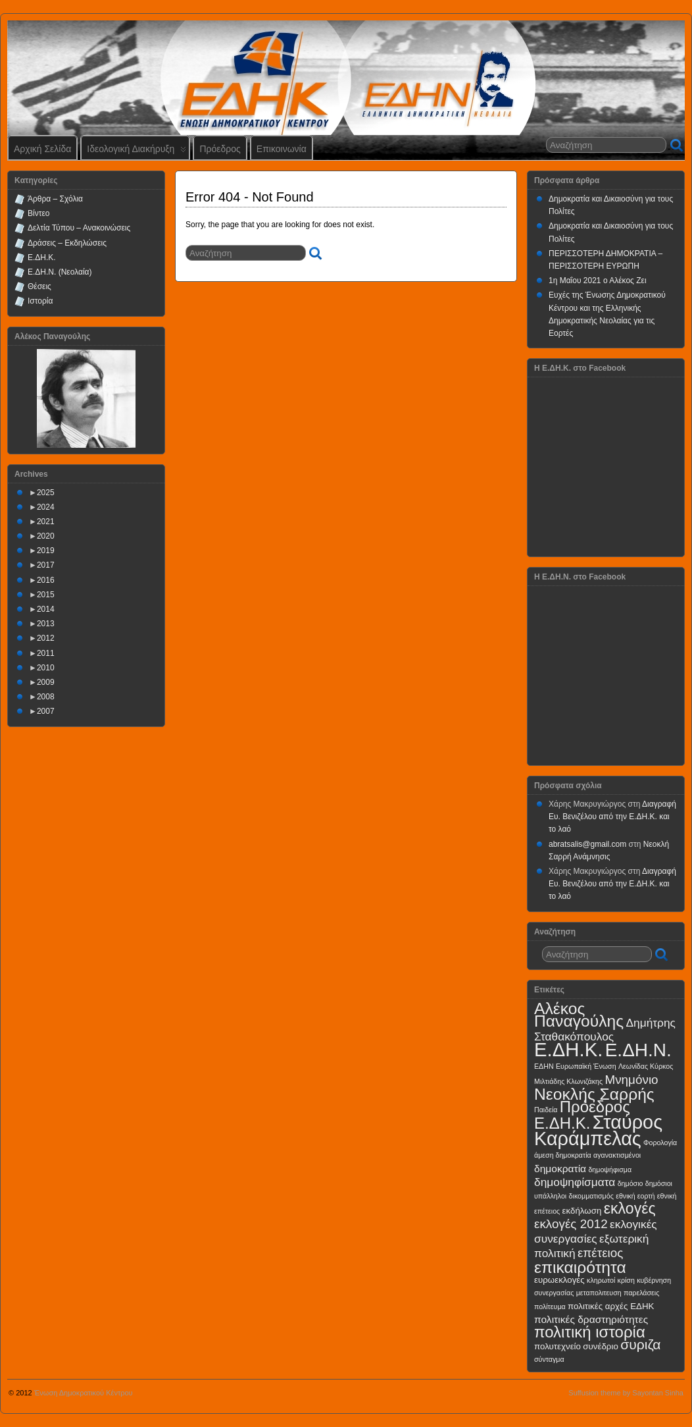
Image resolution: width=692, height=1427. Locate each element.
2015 (46, 594)
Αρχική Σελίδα (42, 149)
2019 (46, 550)
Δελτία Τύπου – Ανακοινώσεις (79, 227)
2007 (46, 711)
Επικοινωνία (282, 149)
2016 (46, 580)
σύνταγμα (549, 1359)
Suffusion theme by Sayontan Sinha (625, 1393)
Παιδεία (545, 1110)
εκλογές (630, 1208)
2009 (46, 682)
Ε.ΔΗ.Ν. (638, 1050)
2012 (46, 638)
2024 (46, 507)
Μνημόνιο (631, 1080)
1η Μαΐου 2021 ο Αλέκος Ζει (598, 280)
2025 (46, 492)
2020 (46, 536)
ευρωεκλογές (559, 1280)
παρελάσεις (641, 1293)
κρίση (626, 1280)
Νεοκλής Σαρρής (594, 1094)
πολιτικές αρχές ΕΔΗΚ (611, 1306)
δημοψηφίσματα (574, 1182)
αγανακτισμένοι (617, 1155)
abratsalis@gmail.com (587, 844)
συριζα (640, 1344)
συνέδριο (600, 1346)
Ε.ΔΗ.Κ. (42, 257)
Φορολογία (660, 1142)
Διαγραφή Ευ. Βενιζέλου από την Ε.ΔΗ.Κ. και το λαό (612, 816)
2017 (46, 565)
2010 (46, 667)
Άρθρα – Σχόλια (55, 198)
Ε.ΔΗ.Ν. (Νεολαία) (60, 272)
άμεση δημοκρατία (562, 1155)
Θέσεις (39, 286)
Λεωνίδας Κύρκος (645, 1066)
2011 (46, 653)
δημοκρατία (560, 1168)
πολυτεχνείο (557, 1346)
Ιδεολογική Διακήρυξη (136, 152)
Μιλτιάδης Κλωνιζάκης (568, 1081)
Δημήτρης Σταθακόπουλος (605, 1029)
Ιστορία (40, 301)
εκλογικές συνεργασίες (595, 1231)
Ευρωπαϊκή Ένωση (586, 1066)
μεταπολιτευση (599, 1293)
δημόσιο (630, 1183)
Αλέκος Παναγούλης (579, 1015)
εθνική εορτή (635, 1196)
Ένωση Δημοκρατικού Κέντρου (83, 1393)
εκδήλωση (582, 1211)
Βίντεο (38, 213)
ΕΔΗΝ (544, 1066)
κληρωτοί (601, 1280)
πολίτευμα (550, 1306)
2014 (46, 609)
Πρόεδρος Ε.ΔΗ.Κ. (582, 1115)
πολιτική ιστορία (589, 1332)
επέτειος (601, 1253)
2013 (46, 623)
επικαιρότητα (580, 1267)
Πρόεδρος (219, 149)
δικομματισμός (591, 1196)
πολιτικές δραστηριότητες (591, 1319)
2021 (46, 521)
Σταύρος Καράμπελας (598, 1130)
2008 (46, 696)
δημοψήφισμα (609, 1169)
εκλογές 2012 (571, 1224)
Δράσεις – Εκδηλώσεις (67, 243)
